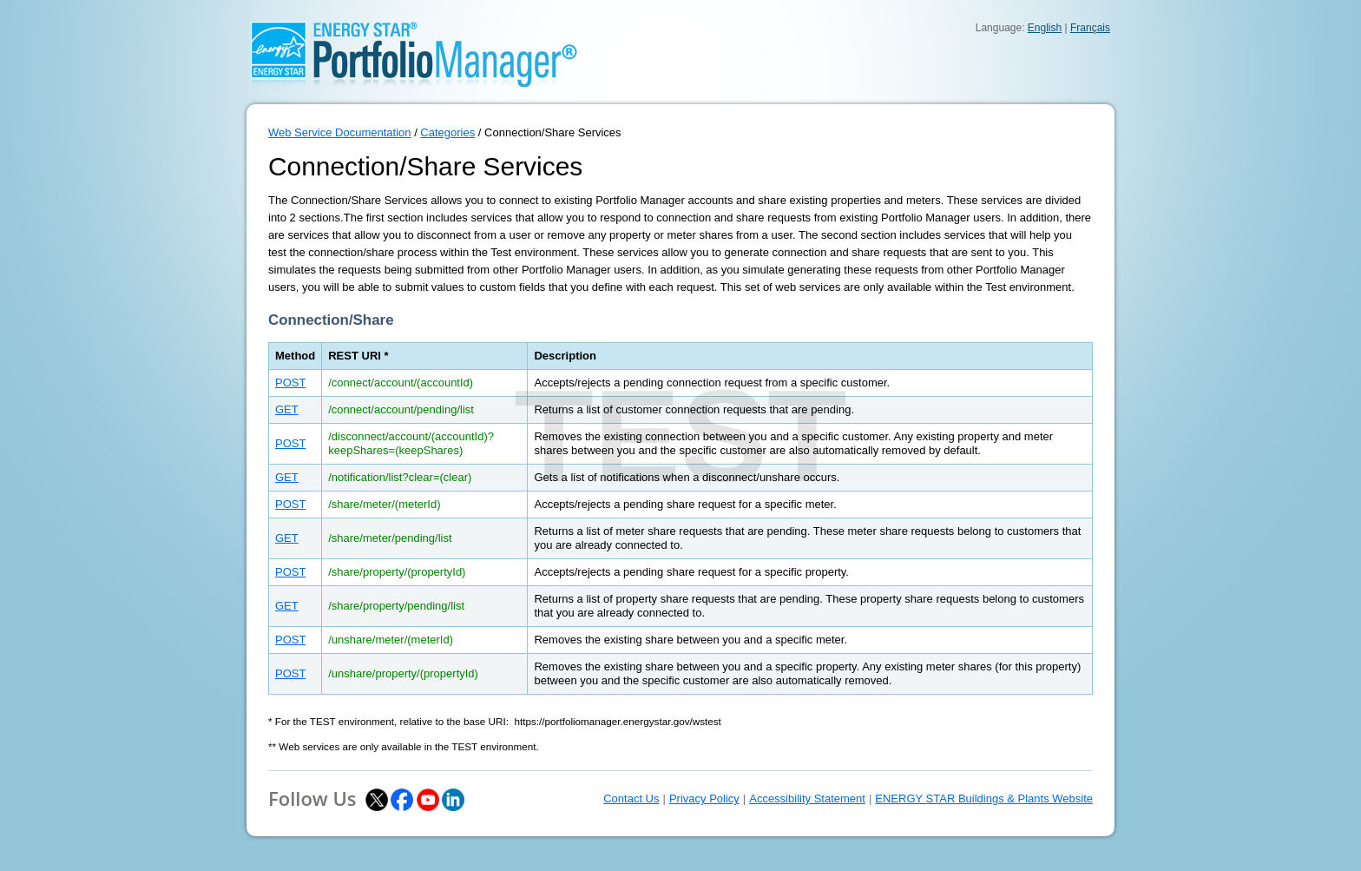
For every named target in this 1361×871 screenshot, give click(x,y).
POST (290, 382)
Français (1090, 28)
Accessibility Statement (807, 798)
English (1045, 28)
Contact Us (631, 798)
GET (287, 409)
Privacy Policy (704, 798)
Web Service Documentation (339, 132)
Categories (447, 132)
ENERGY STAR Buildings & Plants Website (984, 798)
